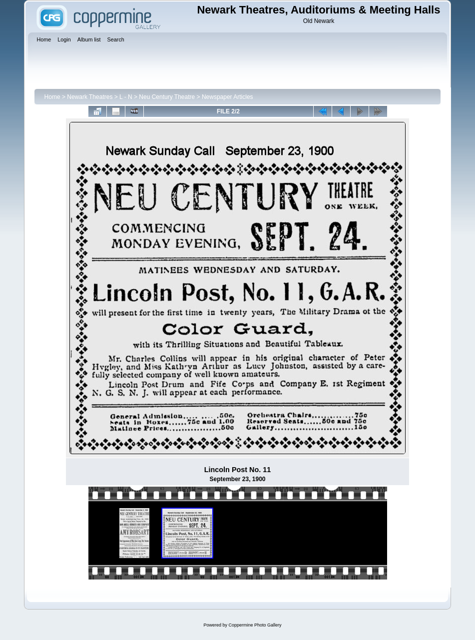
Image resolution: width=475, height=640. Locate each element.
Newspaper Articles (227, 96)
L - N (125, 96)
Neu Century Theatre (167, 96)
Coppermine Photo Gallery (254, 625)
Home (52, 96)
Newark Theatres (89, 96)
